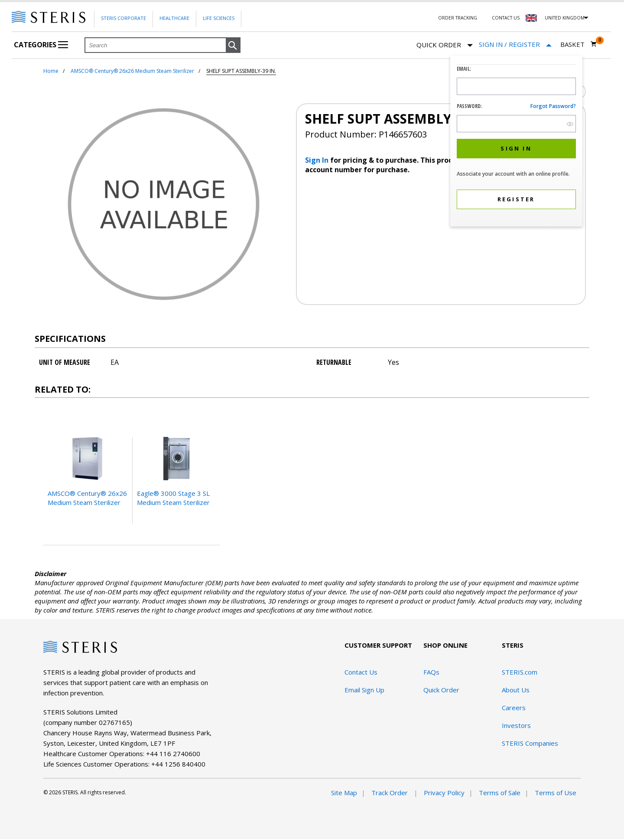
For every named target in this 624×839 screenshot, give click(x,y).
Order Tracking (457, 18)
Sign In (317, 160)
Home (50, 71)
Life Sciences (218, 18)
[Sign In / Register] (515, 44)
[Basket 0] (578, 44)
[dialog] (516, 142)
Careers (514, 707)
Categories (41, 44)
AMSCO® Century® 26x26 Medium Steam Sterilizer (132, 71)
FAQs (431, 672)
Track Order (390, 792)
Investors (516, 725)
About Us (516, 689)
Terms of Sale (499, 792)
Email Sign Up (364, 689)
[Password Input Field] (516, 123)
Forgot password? (553, 106)
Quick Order (444, 45)
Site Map (344, 792)
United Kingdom (565, 18)
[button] (233, 45)
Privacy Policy (444, 792)
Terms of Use (555, 792)
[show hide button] (570, 123)
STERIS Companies (530, 743)
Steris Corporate (123, 18)
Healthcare (174, 18)
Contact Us (506, 18)
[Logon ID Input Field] (516, 86)
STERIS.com (519, 672)
